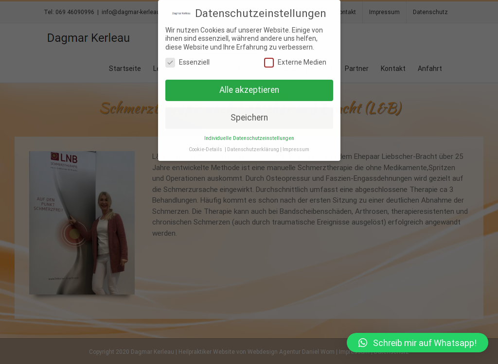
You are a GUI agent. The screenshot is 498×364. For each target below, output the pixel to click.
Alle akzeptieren (249, 89)
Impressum (296, 149)
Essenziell (187, 62)
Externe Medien (295, 62)
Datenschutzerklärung (253, 149)
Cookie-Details (205, 149)
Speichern (249, 117)
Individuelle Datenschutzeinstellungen (249, 138)
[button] (417, 342)
